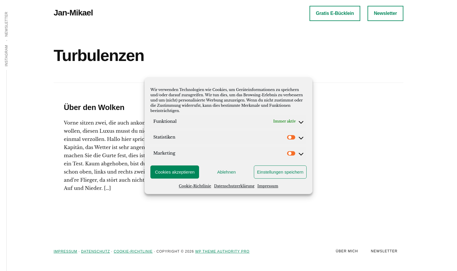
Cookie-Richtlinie (195, 186)
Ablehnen (226, 171)
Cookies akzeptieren (175, 171)
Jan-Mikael (73, 12)
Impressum (267, 186)
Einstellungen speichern (280, 171)
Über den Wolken (94, 107)
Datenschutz (95, 251)
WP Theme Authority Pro (222, 251)
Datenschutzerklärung (234, 186)
